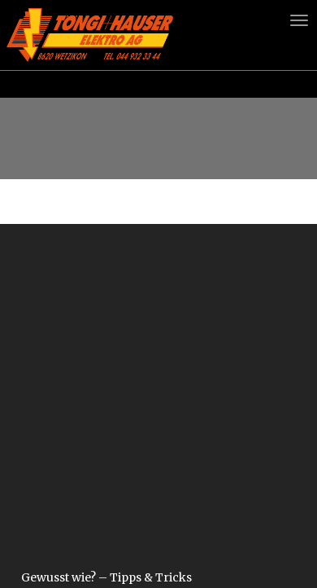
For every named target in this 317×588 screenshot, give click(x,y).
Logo (90, 34)
